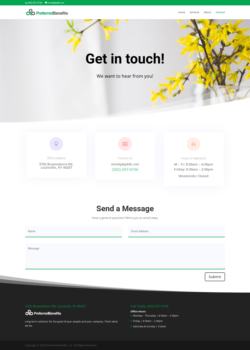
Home (181, 12)
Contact (220, 12)
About (207, 12)
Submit (215, 276)
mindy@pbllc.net (125, 164)
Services (194, 12)
